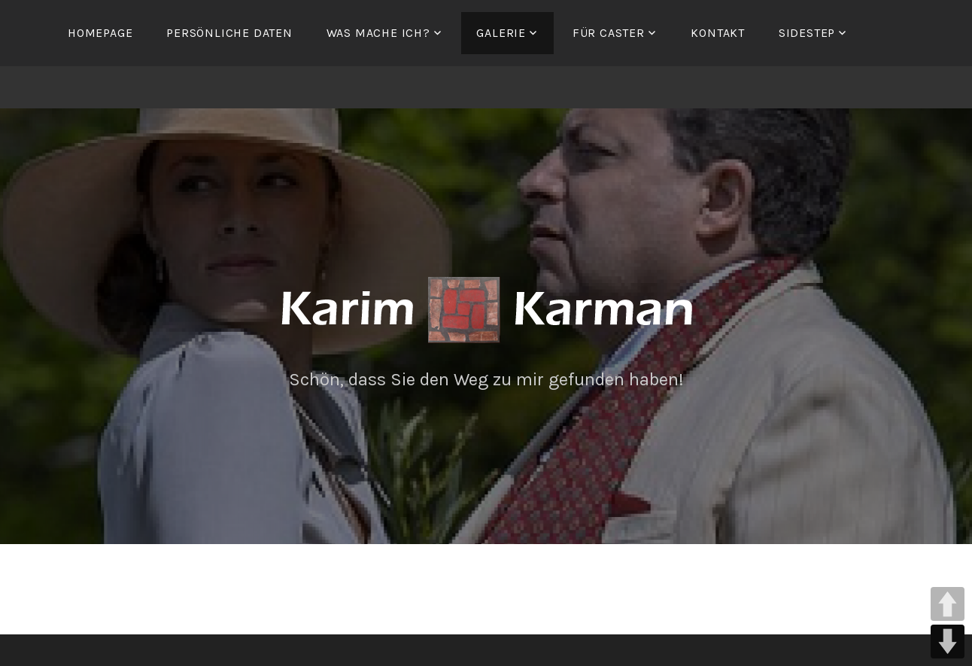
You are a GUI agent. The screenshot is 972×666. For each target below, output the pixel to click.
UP (947, 604)
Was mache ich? (378, 33)
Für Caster (609, 33)
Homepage (100, 33)
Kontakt (718, 33)
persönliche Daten (229, 33)
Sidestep (807, 33)
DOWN (947, 641)
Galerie (501, 33)
